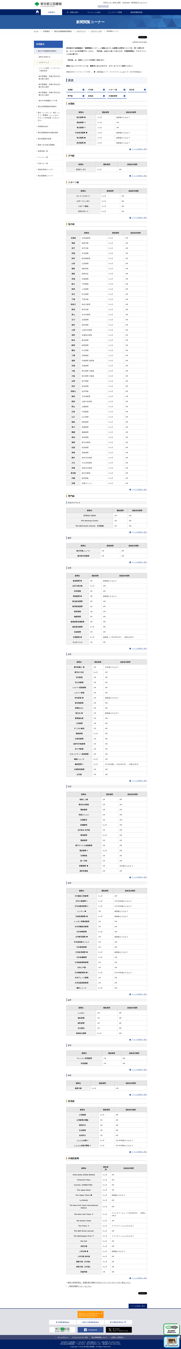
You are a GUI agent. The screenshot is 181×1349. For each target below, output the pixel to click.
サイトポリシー (63, 1337)
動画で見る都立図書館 (46, 145)
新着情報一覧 (43, 151)
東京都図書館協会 (62, 1322)
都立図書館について (45, 176)
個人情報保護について (99, 1337)
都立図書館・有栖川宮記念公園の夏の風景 (50, 77)
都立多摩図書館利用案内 (47, 106)
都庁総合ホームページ (139, 2)
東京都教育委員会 (117, 1322)
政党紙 (90, 96)
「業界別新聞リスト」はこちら (80, 1286)
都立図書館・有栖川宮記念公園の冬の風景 (50, 94)
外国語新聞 (113, 96)
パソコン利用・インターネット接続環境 (50, 69)
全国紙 (70, 90)
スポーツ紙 (113, 90)
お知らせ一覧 (43, 163)
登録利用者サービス (45, 169)
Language (126, 2)
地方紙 (131, 90)
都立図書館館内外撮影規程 (48, 132)
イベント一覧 (43, 157)
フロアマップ (44, 62)
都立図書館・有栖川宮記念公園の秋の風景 (50, 85)
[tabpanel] (90, 1314)
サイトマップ (103, 6)
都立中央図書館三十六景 (48, 100)
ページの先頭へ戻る (139, 149)
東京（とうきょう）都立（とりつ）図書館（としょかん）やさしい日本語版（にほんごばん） (49, 116)
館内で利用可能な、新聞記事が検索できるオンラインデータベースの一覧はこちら (99, 1282)
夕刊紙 (90, 90)
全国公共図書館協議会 (90, 1322)
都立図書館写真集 (44, 139)
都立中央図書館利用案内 (47, 51)
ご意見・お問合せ (117, 1337)
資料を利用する (45, 57)
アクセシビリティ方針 (80, 1337)
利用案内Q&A (43, 126)
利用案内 (40, 44)
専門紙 (70, 96)
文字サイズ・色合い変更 (112, 2)
